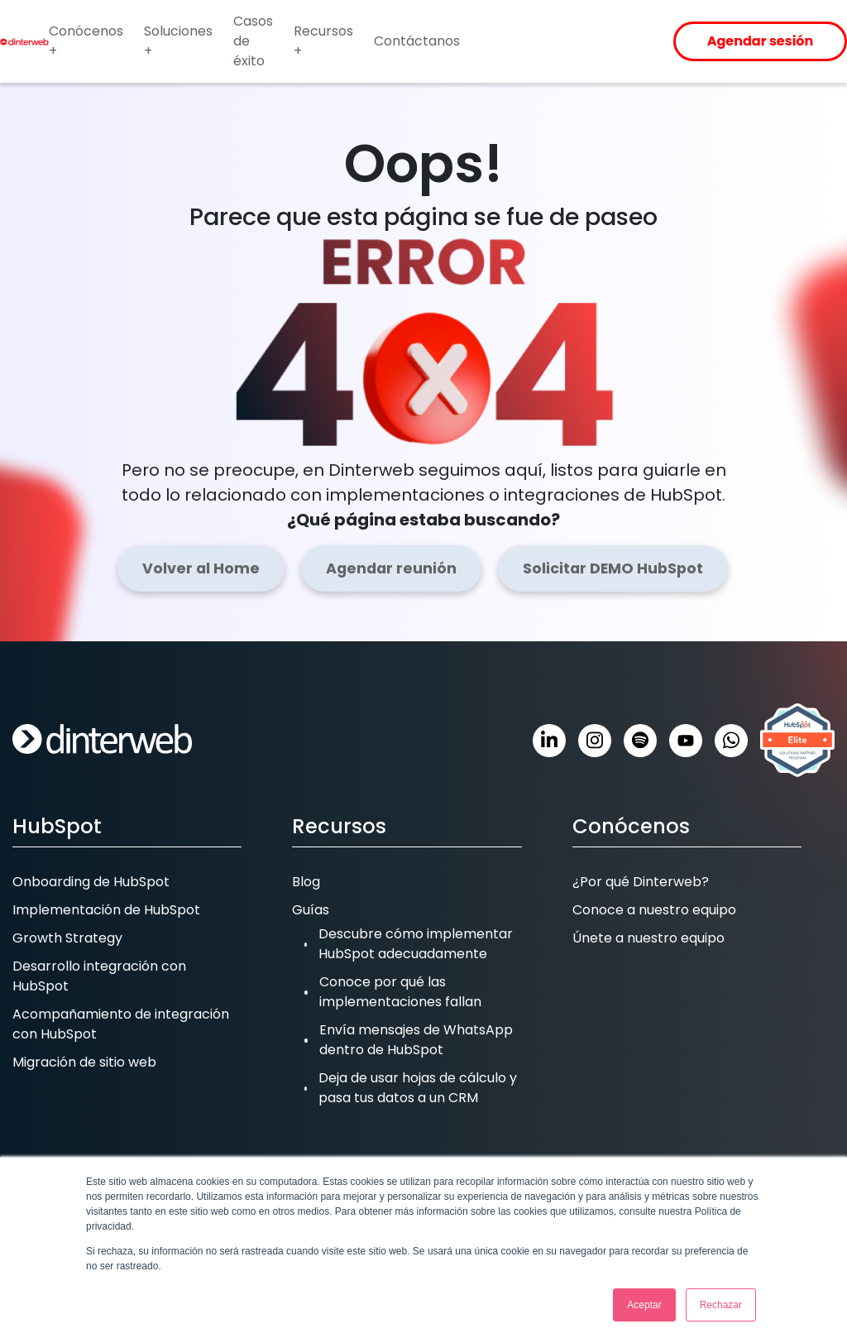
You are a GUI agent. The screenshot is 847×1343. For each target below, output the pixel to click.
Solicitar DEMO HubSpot (613, 568)
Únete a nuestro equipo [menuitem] (648, 937)
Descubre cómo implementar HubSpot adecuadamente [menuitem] (415, 943)
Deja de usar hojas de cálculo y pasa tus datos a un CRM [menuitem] (417, 1087)
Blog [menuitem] (306, 881)
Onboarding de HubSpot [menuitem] (91, 881)
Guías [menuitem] (310, 909)
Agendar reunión (391, 568)
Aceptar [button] (644, 1305)
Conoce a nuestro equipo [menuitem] (654, 909)
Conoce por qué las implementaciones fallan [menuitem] (400, 991)
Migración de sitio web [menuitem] (84, 1062)
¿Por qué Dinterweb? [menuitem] (640, 881)
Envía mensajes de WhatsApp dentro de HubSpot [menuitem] (416, 1039)
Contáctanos (417, 40)
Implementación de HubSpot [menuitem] (106, 909)
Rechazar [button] (721, 1305)
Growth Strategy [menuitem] (67, 937)
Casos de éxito (253, 41)
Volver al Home (201, 568)
